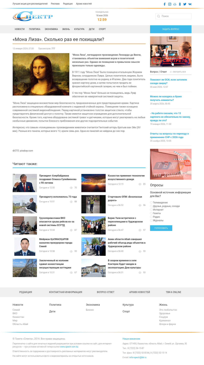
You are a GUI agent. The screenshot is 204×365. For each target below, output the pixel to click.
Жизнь (163, 304)
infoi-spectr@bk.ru (137, 357)
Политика (55, 304)
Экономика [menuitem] (51, 29)
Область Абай (20, 324)
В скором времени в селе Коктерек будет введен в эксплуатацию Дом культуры (124, 264)
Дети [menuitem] (91, 29)
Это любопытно (168, 309)
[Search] (173, 16)
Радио (155, 216)
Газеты (155, 213)
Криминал (165, 320)
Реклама (55, 4)
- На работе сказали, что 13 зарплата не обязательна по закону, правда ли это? (170, 117)
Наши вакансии (131, 338)
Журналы (156, 220)
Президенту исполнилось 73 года (58, 196)
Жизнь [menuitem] (66, 29)
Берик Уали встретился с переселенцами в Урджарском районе (125, 222)
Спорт (126, 311)
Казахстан (18, 317)
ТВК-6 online (173, 292)
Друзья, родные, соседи (165, 206)
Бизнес (90, 309)
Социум (163, 317)
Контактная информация (65, 292)
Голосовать (161, 228)
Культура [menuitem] (79, 29)
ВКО (15, 313)
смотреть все (177, 72)
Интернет (156, 209)
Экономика (93, 304)
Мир (15, 320)
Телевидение (159, 202)
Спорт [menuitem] (102, 29)
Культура (128, 304)
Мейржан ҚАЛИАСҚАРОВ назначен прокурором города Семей (55, 243)
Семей (16, 309)
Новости (18, 304)
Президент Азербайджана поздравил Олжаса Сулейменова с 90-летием (57, 179)
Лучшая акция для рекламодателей (30, 4)
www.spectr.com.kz (69, 347)
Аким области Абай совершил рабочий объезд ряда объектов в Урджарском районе (126, 243)
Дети (52, 311)
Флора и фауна (167, 324)
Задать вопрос (170, 29)
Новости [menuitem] (20, 29)
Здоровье (164, 313)
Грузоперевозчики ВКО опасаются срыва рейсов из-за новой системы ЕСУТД (56, 222)
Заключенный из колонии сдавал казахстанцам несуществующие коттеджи (55, 264)
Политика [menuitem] (34, 29)
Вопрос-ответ (105, 292)
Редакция (68, 4)
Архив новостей (84, 4)
